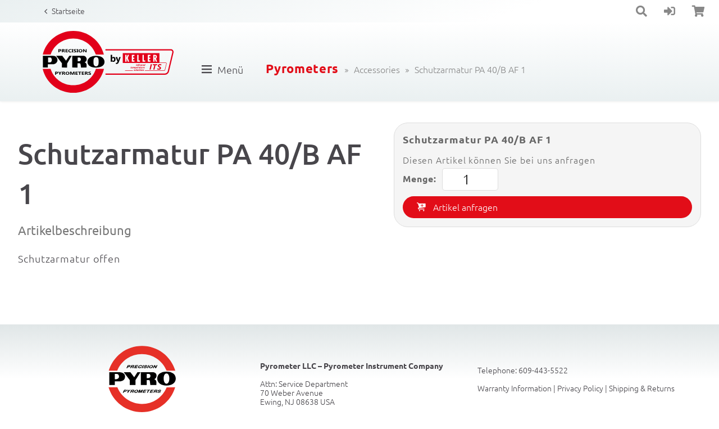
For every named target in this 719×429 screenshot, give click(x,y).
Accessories (377, 69)
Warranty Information (514, 388)
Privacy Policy (580, 388)
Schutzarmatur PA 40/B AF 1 (470, 69)
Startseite (68, 10)
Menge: (450, 179)
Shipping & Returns (642, 388)
